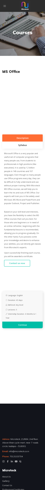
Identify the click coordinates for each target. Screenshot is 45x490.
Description (23, 138)
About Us (6, 476)
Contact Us (7, 485)
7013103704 (16, 456)
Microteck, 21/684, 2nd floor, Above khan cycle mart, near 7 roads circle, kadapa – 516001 (20, 443)
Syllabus (22, 145)
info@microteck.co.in (18, 451)
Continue (22, 325)
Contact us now (17, 263)
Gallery (5, 481)
